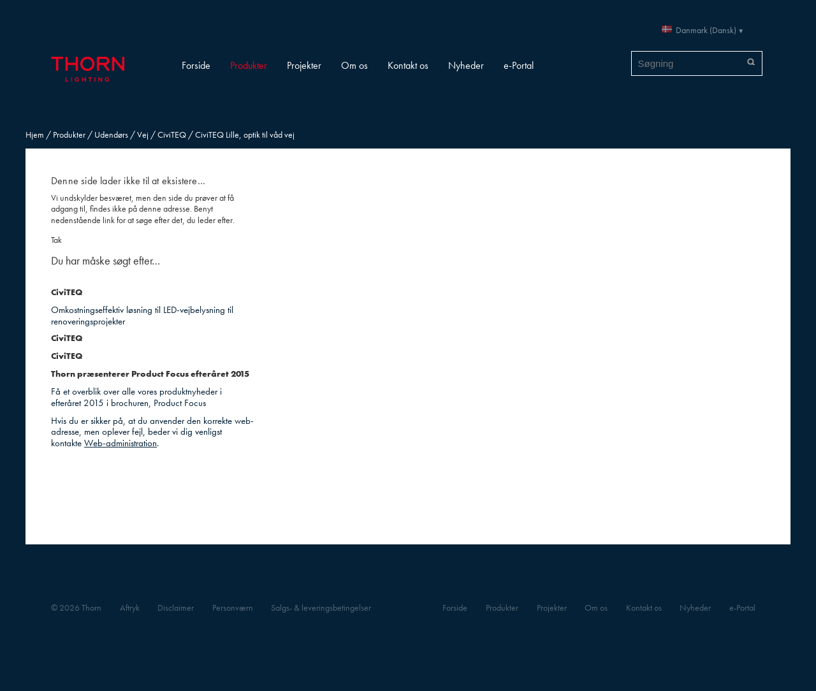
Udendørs (111, 134)
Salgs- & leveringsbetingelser (321, 607)
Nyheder (466, 65)
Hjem (35, 134)
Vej (143, 134)
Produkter (248, 65)
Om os (354, 65)
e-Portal (519, 65)
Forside (196, 65)
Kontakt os (408, 65)
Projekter (304, 65)
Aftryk (130, 607)
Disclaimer (175, 607)
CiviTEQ (171, 134)
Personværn (232, 607)
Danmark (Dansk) (706, 30)
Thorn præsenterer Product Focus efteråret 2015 (150, 373)
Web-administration (120, 443)
